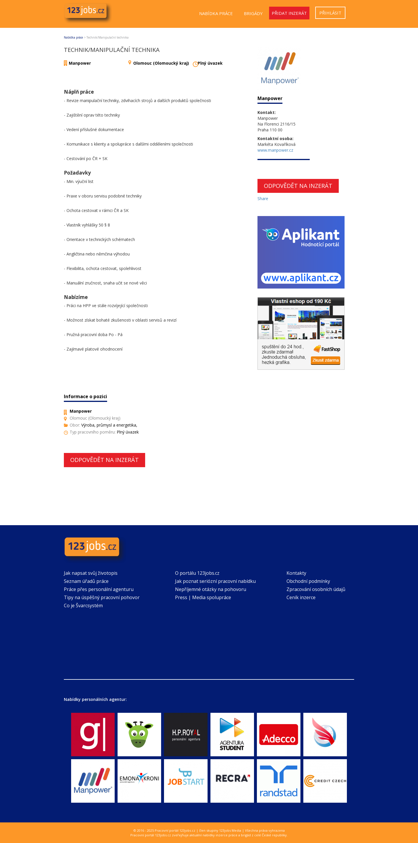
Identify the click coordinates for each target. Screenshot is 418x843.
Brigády (253, 13)
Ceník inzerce (301, 597)
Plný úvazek (210, 63)
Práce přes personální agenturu (99, 589)
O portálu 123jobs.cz (197, 573)
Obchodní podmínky (308, 581)
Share (262, 198)
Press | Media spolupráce (203, 597)
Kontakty (296, 573)
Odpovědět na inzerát (104, 460)
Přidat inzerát (289, 13)
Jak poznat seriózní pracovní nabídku (215, 581)
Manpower (80, 63)
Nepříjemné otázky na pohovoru (210, 589)
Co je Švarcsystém (83, 605)
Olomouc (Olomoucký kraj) (161, 63)
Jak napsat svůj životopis (91, 573)
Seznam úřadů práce (86, 581)
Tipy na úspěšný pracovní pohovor (102, 597)
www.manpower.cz (275, 150)
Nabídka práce (216, 13)
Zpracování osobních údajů (316, 589)
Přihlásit (330, 13)
